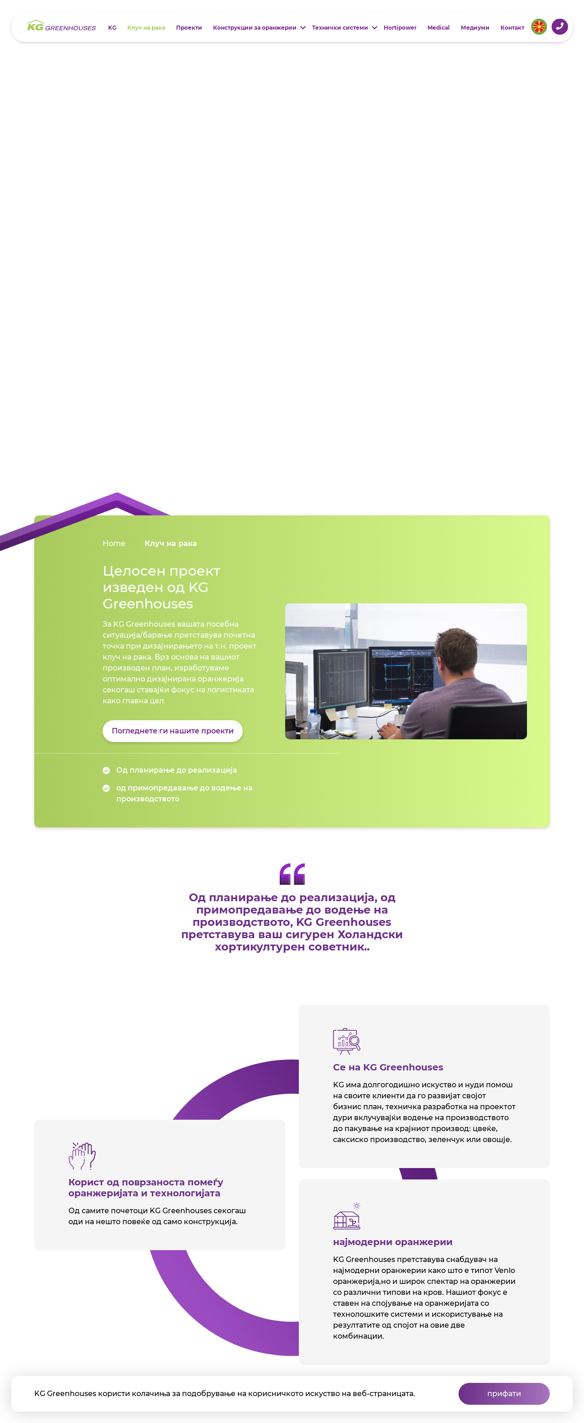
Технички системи (340, 27)
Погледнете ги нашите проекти (173, 158)
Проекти (189, 27)
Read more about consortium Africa (294, 887)
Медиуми (475, 27)
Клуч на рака (146, 27)
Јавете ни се (93, 1288)
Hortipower (400, 27)
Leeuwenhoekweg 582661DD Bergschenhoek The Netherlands (85, 1253)
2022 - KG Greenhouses (85, 1350)
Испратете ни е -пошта (93, 1319)
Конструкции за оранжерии (255, 27)
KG (112, 27)
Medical (439, 27)
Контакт (512, 27)
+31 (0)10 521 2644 (559, 26)
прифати (504, 1393)
